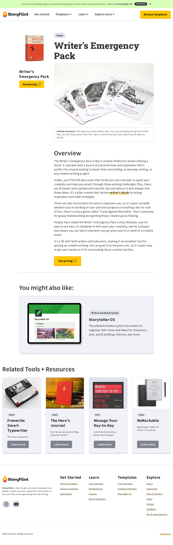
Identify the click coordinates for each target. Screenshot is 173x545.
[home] (15, 14)
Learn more (18, 444)
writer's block (119, 192)
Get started (41, 14)
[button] (63, 14)
